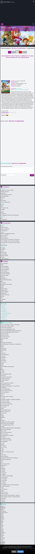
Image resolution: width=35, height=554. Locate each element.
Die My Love (3, 356)
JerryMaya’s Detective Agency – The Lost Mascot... (10, 386)
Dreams (2, 204)
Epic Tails (2, 372)
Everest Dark (3, 375)
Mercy (2, 226)
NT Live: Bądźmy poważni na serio (7, 424)
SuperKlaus (3, 468)
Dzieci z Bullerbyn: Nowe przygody (7, 366)
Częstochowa (3, 511)
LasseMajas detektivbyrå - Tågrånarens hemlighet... (10, 399)
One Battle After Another (5, 438)
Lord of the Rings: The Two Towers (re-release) (10, 241)
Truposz (2, 487)
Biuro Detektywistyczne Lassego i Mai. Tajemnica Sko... (11, 344)
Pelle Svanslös (3, 445)
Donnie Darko (3, 360)
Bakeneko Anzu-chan (5, 191)
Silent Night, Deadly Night (6, 459)
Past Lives (3, 442)
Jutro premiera (4, 316)
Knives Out (4, 305)
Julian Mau (27, 89)
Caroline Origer (7, 30)
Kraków (2, 521)
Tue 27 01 (26, 52)
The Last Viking (4, 480)
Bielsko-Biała (3, 507)
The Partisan (3, 481)
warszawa (9, 2)
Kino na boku (3, 282)
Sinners (2, 460)
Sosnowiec (3, 537)
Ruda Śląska (3, 532)
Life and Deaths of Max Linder (6, 403)
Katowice (2, 518)
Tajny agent (3, 469)
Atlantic (2, 264)
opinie (22, 45)
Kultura (2, 287)
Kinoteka (2, 285)
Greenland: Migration (5, 196)
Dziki (1, 217)
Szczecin (2, 539)
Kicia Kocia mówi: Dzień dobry (6, 390)
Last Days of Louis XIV (5, 401)
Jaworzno (2, 517)
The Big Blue (4, 310)
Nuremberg (3, 436)
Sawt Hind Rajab (4, 245)
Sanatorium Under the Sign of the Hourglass (9, 457)
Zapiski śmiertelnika (4, 255)
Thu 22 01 (12, 52)
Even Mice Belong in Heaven (6, 374)
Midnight (2, 415)
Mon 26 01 (23, 52)
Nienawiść (3, 426)
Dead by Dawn (3, 350)
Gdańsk (2, 513)
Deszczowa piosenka (5, 354)
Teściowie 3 (3, 471)
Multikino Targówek (4, 291)
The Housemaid (4, 219)
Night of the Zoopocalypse (6, 429)
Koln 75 (2, 395)
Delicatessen (4, 311)
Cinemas (5, 261)
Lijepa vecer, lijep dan (5, 229)
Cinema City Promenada (5, 273)
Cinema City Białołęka (5, 269)
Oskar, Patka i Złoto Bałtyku (6, 439)
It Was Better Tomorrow (5, 384)
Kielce (2, 520)
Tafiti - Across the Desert (5, 202)
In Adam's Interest (4, 227)
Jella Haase (15, 89)
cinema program (6, 45)
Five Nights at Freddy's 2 (5, 378)
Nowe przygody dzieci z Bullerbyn (7, 435)
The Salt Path (3, 213)
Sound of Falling (4, 254)
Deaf (2, 206)
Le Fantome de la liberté (6, 313)
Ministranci (3, 417)
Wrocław (2, 544)
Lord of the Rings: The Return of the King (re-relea (10, 242)
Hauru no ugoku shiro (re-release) (7, 383)
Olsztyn (2, 525)
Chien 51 (2, 212)
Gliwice (2, 516)
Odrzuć (14, 551)
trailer (19, 45)
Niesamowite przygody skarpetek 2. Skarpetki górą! (10, 427)
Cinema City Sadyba (4, 275)
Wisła (2, 300)
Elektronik (2, 276)
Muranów (2, 296)
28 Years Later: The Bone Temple (7, 190)
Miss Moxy (3, 197)
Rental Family (3, 200)
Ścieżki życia (3, 501)
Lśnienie (3, 317)
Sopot (2, 536)
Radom (2, 531)
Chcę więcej (3, 248)
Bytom (2, 510)
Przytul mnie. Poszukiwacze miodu (7, 451)
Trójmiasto (3, 541)
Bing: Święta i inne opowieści (6, 342)
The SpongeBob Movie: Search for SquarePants (10, 215)
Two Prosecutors (4, 230)
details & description (13, 45)
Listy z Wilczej (3, 407)
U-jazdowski (3, 299)
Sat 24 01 (18, 52)
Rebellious (3, 257)
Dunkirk (2, 365)
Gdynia (2, 515)
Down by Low (4, 319)
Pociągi (2, 448)
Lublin (2, 522)
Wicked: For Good (4, 492)
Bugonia (2, 345)
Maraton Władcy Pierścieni (6, 410)
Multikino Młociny (4, 288)
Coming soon (6, 223)
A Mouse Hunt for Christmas (6, 327)
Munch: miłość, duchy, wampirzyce (7, 423)
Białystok (2, 506)
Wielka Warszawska (4, 238)
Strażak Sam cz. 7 (4, 465)
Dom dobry (3, 359)
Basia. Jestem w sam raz (5, 336)
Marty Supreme (4, 252)
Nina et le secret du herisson (6, 432)
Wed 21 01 (10, 52)
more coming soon (5, 258)
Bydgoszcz (3, 508)
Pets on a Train (4, 236)
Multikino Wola (3, 293)
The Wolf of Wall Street (5, 486)
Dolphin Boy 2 (3, 193)
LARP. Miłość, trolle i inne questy (7, 396)
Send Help (3, 249)
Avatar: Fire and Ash (4, 333)
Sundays (2, 466)
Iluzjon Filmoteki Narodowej (6, 279)
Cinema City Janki (4, 270)
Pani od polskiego (4, 441)
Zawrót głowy (3, 498)
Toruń (2, 540)
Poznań (2, 530)
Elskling (2, 369)
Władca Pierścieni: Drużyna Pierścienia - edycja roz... (10, 495)
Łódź (2, 523)
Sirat (1, 462)
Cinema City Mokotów (5, 272)
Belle (2, 341)
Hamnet (2, 232)
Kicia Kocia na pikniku (5, 392)
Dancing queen (3, 348)
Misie (2, 419)
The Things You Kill (4, 207)
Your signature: (4, 175)
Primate (2, 251)
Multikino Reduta (4, 290)
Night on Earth (4, 314)
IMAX (2, 281)
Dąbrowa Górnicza (4, 512)
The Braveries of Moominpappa (7, 475)
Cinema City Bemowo (5, 267)
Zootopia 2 (3, 499)
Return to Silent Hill (4, 235)
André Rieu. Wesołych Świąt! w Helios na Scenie (10, 332)
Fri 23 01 (15, 52)
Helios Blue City (4, 278)
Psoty (2, 199)
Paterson (3, 307)
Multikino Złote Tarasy (5, 294)
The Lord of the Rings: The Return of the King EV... (10, 324)
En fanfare (3, 209)
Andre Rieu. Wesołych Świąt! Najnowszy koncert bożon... (11, 330)
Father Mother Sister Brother (6, 194)
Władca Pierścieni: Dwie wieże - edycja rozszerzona (10, 496)
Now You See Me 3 (4, 433)
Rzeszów (2, 535)
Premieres (6, 187)
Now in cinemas (7, 323)
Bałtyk (2, 339)
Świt (1, 297)
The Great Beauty (4, 477)
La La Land (4, 308)
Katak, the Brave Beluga (5, 389)
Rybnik (2, 534)
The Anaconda (3, 472)
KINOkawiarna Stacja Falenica (6, 284)
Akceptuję (20, 551)
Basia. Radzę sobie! (4, 338)
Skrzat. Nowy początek (5, 463)
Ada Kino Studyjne (4, 263)
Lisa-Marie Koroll (21, 89)
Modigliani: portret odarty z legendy (7, 421)
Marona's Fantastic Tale (5, 411)
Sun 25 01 (20, 52)
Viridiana (2, 490)
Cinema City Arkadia (4, 266)
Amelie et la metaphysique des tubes (8, 233)
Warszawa (3, 542)
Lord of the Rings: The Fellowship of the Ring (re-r (10, 239)
